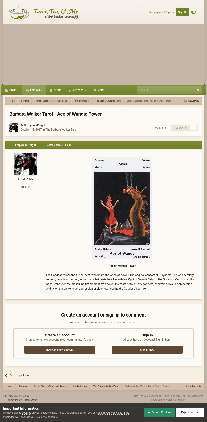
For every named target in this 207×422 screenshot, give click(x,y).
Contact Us (31, 400)
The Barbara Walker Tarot (61, 129)
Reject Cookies (190, 412)
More (101, 90)
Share (160, 127)
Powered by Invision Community (168, 399)
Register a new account (60, 349)
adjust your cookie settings (113, 412)
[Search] (156, 90)
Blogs (57, 90)
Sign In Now (147, 349)
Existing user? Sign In (161, 12)
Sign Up (182, 12)
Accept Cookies (159, 412)
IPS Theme (9, 396)
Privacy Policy (14, 400)
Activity (78, 90)
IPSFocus (23, 396)
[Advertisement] (103, 54)
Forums (35, 90)
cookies (26, 412)
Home (13, 90)
